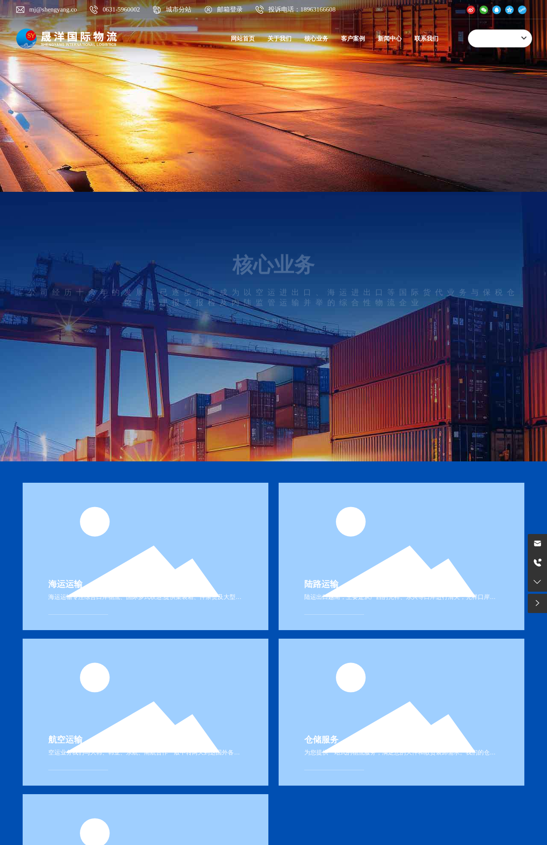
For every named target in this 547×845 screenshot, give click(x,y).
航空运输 (65, 739)
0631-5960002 (121, 9)
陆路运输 (321, 584)
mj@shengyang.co (53, 9)
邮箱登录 (230, 9)
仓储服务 (321, 739)
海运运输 (65, 584)
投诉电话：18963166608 (302, 9)
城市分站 (178, 9)
